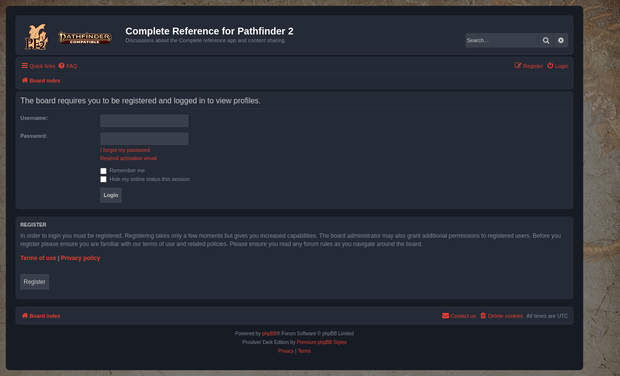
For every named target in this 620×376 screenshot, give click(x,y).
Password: (33, 136)
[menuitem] (67, 66)
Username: (34, 118)
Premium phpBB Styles (322, 342)
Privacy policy (80, 258)
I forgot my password (125, 150)
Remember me (122, 170)
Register (35, 281)
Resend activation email (128, 158)
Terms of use (38, 258)
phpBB (269, 333)
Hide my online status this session (145, 179)
